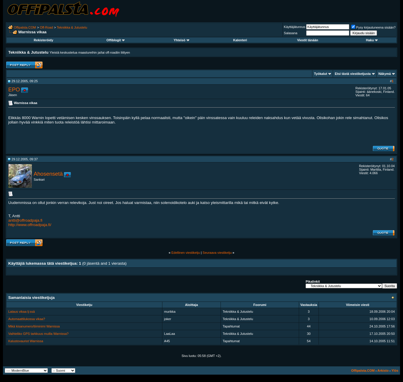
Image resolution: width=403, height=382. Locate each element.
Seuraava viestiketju (217, 252)
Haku (372, 40)
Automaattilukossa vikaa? (26, 319)
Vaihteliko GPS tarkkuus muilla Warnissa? (38, 333)
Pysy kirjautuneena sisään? (373, 27)
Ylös (394, 370)
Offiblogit (116, 40)
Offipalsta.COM (25, 27)
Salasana (290, 33)
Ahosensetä (48, 174)
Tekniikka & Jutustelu (72, 27)
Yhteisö (181, 40)
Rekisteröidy (43, 40)
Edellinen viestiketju (185, 252)
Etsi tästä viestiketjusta (353, 73)
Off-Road (46, 27)
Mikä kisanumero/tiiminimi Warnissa (34, 326)
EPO (14, 89)
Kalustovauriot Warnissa (25, 341)
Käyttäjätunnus (294, 27)
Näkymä (384, 73)
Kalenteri (240, 40)
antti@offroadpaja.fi (25, 220)
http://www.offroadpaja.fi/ (29, 225)
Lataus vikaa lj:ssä (21, 311)
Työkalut (320, 73)
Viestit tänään (307, 40)
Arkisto (383, 370)
